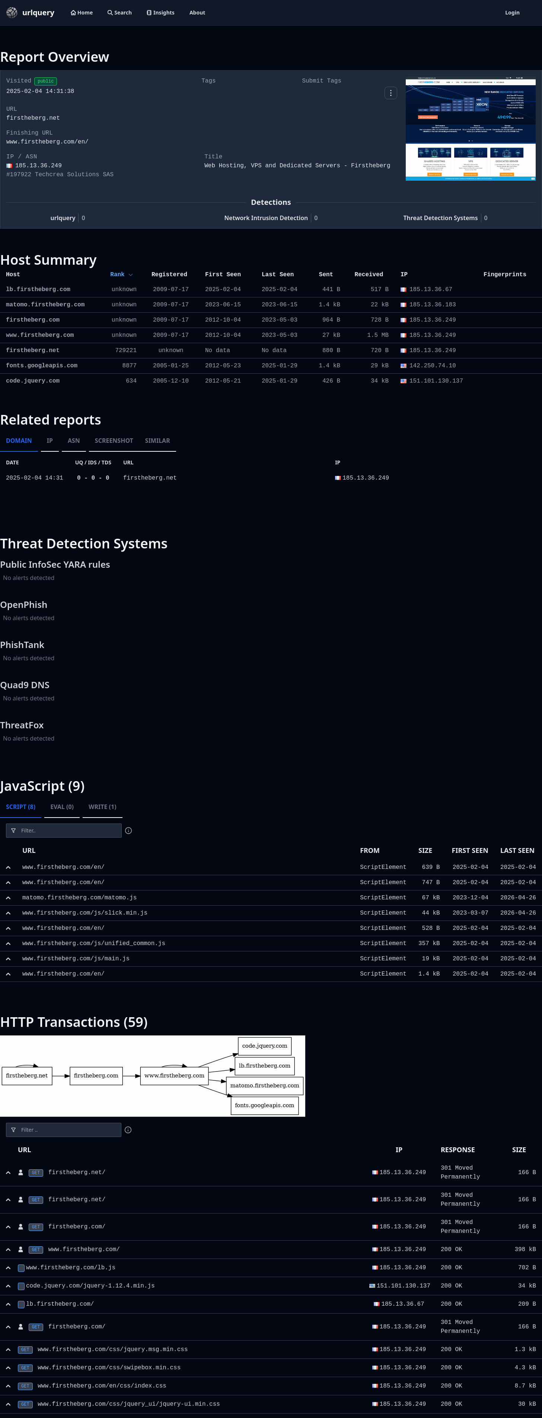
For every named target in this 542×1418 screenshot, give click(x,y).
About (197, 12)
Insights (161, 12)
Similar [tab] (157, 440)
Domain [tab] (19, 440)
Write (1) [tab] (103, 807)
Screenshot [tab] (114, 440)
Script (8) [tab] (20, 807)
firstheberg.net (150, 478)
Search (120, 12)
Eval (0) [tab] (62, 807)
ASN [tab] (74, 440)
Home (82, 12)
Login (512, 12)
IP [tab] (50, 440)
